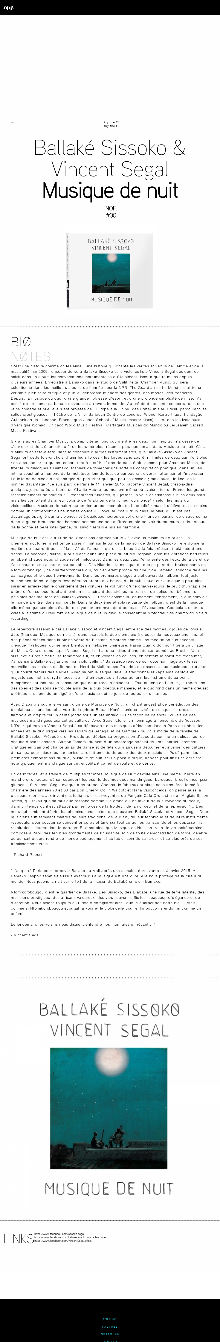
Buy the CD (112, 122)
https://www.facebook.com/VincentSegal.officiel (63, 1240)
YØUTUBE (110, 1326)
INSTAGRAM (110, 1334)
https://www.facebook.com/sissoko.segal (59, 1233)
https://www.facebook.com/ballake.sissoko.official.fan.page (70, 1237)
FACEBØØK (110, 1319)
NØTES (31, 356)
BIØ (21, 341)
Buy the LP (112, 126)
